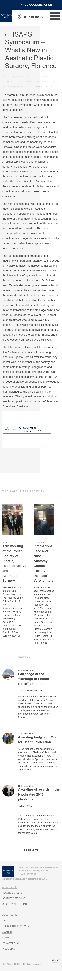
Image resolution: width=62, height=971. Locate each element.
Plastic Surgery (12, 892)
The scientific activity (15, 926)
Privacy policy (11, 943)
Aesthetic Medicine (13, 898)
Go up (55, 960)
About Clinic (9, 886)
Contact (7, 937)
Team (5, 920)
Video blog (9, 948)
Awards (7, 931)
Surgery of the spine (15, 904)
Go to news (31, 850)
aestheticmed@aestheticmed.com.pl (24, 879)
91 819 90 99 (30, 16)
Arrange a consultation (31, 5)
